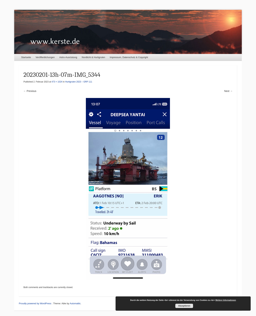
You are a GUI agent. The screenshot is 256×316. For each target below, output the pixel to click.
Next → (228, 91)
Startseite (26, 57)
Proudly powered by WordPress (35, 303)
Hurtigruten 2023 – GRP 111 (78, 82)
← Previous (29, 91)
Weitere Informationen (225, 300)
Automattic (75, 303)
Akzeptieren (184, 306)
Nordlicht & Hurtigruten (93, 57)
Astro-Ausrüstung (68, 57)
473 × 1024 (57, 82)
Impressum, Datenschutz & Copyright (129, 57)
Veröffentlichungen (45, 57)
